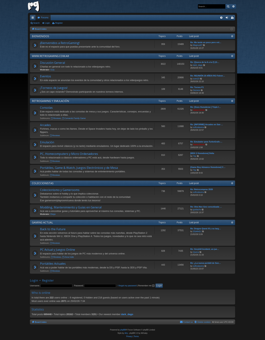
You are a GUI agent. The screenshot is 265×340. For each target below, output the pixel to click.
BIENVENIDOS (40, 36)
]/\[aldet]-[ (197, 231)
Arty (126, 333)
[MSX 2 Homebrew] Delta (202, 153)
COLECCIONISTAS (43, 183)
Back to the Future (53, 229)
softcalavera (198, 127)
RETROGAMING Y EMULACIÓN (50, 101)
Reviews (56, 118)
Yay (194, 156)
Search (36, 23)
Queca (196, 252)
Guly (52, 70)
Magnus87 (197, 45)
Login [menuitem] (228, 18)
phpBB (123, 330)
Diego (53, 214)
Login (47, 23)
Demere (196, 90)
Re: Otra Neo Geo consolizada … (206, 207)
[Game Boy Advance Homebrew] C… (208, 167)
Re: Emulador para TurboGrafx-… (206, 142)
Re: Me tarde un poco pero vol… (205, 42)
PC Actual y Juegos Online (57, 250)
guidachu (197, 209)
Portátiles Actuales (53, 264)
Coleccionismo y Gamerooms (59, 190)
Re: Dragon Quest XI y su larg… (205, 228)
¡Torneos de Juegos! (53, 88)
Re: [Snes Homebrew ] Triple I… (205, 107)
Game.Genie (199, 110)
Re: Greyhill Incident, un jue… (204, 249)
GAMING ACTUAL (42, 222)
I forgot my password (127, 285)
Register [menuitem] (233, 18)
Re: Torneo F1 (197, 87)
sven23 (196, 79)
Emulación (47, 142)
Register (59, 23)
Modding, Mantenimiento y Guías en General (70, 207)
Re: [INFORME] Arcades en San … (206, 124)
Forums (44, 17)
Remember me (146, 285)
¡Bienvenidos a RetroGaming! (59, 43)
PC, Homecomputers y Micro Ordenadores (69, 154)
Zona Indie (68, 257)
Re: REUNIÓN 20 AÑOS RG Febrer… (207, 76)
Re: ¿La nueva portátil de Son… (205, 263)
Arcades (45, 125)
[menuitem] (221, 17)
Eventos (45, 76)
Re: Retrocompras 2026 (201, 189)
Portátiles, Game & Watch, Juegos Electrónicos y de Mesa (79, 168)
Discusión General (52, 63)
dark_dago (198, 65)
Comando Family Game (74, 118)
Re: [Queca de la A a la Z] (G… (204, 62)
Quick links (33, 18)
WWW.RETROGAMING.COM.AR (50, 56)
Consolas (46, 108)
